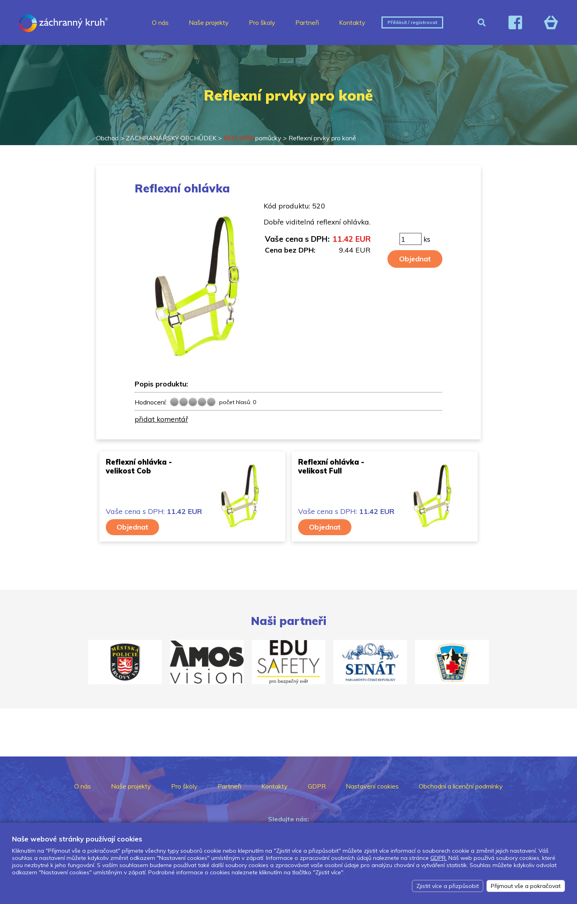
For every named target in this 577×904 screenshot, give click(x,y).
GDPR (317, 786)
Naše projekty (209, 22)
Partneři (307, 22)
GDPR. (438, 858)
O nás (160, 22)
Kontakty (352, 22)
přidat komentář (161, 419)
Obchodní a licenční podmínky (461, 786)
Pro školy (262, 22)
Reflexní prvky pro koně (322, 138)
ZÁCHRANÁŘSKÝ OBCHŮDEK (171, 138)
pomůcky (252, 138)
